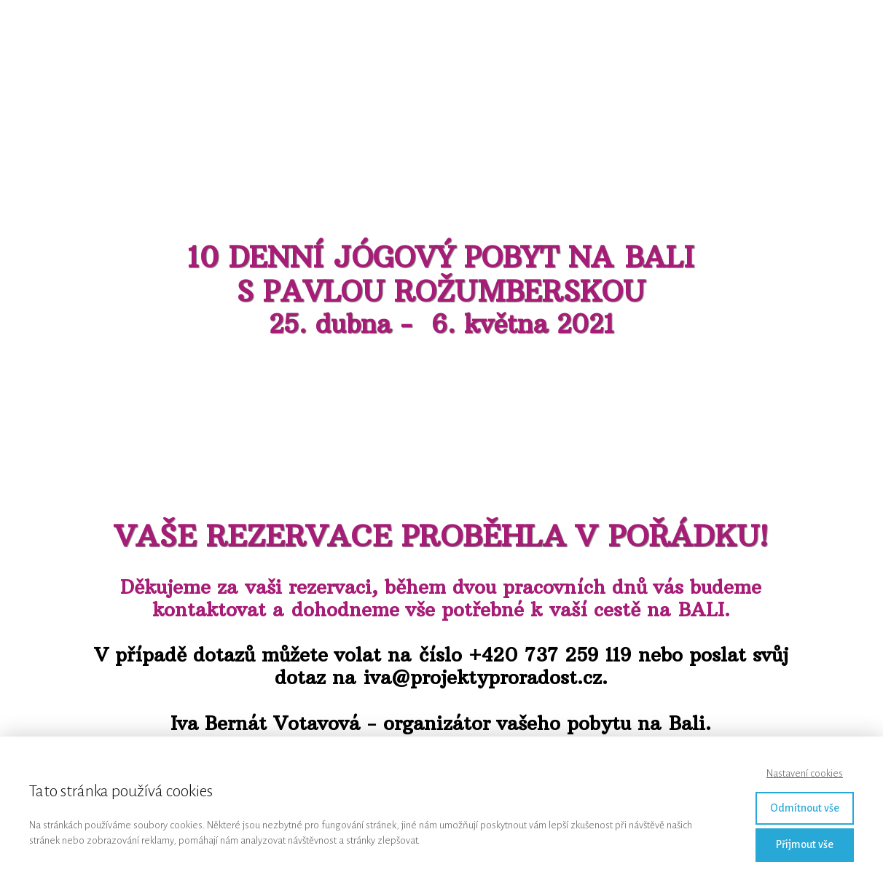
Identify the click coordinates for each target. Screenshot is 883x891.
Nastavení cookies (804, 773)
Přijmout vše (804, 844)
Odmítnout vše (804, 808)
